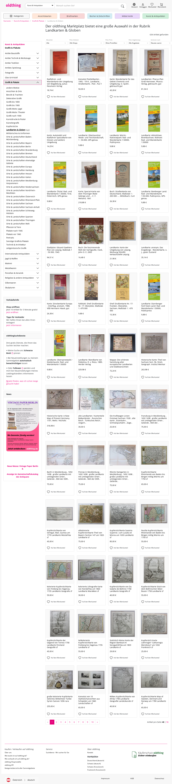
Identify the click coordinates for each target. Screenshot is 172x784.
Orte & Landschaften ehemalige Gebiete (20, 160)
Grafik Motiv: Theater (15, 111)
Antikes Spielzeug (13, 66)
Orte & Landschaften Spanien (19, 215)
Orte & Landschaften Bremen (19, 152)
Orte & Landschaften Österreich (20, 195)
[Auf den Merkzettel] (60, 95)
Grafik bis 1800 (13, 100)
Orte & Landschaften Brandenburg (22, 148)
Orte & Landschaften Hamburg (20, 168)
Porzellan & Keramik (14, 271)
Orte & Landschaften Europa (19, 165)
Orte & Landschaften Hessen (19, 172)
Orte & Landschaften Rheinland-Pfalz (23, 198)
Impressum (105, 777)
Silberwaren (10, 281)
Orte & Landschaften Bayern (19, 141)
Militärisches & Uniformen (18, 132)
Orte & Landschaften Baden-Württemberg (19, 136)
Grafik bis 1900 (13, 103)
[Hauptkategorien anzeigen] (16, 14)
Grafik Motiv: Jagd (14, 107)
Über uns (8, 751)
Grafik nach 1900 (13, 114)
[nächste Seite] (97, 720)
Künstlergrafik (12, 121)
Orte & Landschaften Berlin (18, 145)
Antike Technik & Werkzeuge (18, 56)
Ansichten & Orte (14, 90)
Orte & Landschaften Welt (18, 222)
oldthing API (9, 763)
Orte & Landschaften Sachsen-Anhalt (23, 205)
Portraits (10, 236)
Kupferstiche (12, 124)
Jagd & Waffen (11, 257)
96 (167, 720)
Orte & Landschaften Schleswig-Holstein (20, 210)
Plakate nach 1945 (14, 229)
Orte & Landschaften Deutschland (21, 155)
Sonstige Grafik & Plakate (17, 239)
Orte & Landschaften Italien (18, 175)
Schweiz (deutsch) (94, 762)
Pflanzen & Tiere (13, 225)
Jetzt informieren (13, 323)
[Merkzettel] (152, 5)
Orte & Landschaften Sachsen (19, 202)
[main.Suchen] (123, 5)
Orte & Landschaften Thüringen (20, 218)
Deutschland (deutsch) (95, 759)
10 (92, 720)
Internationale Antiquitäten (17, 252)
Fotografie (9, 71)
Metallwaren (10, 266)
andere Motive (12, 86)
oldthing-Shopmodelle (13, 760)
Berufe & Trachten (14, 93)
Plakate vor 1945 (13, 232)
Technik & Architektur (16, 243)
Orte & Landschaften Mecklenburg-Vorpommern (22, 180)
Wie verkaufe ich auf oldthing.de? (17, 757)
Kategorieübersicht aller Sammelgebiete (20, 767)
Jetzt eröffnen (12, 311)
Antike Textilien (12, 61)
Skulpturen (10, 286)
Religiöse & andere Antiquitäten (19, 276)
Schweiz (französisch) (95, 765)
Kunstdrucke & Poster (16, 117)
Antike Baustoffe (12, 51)
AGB (132, 777)
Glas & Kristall (11, 76)
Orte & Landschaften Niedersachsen (22, 185)
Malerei (8, 261)
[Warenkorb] (162, 5)
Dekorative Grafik (14, 96)
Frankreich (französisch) (96, 768)
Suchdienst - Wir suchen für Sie (57, 751)
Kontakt (90, 751)
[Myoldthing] (143, 5)
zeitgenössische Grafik (16, 246)
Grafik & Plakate (12, 80)
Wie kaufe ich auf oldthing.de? (16, 754)
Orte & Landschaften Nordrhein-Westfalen (21, 190)
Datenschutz (159, 777)
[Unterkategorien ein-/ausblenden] (37, 51)
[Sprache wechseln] (134, 5)
